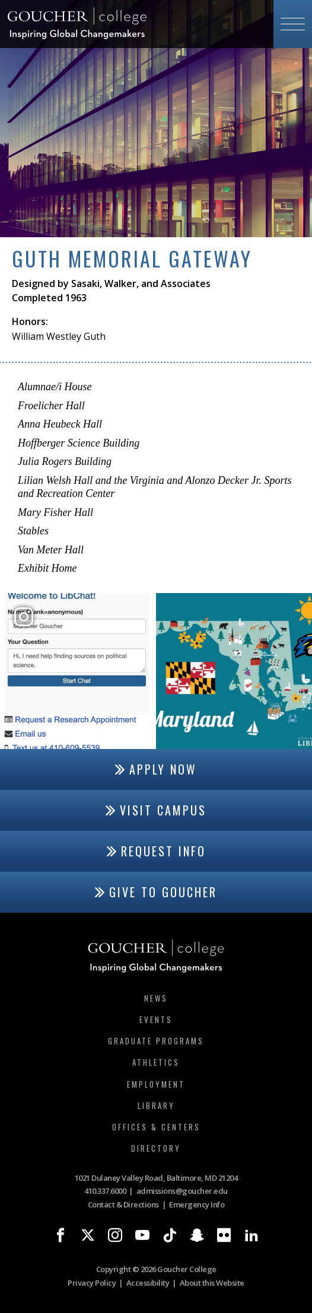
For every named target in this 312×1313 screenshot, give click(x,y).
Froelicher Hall (51, 406)
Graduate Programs (156, 1041)
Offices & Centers (156, 1127)
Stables (33, 531)
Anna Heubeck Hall (60, 424)
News (156, 998)
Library (156, 1105)
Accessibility (148, 1282)
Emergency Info (196, 1204)
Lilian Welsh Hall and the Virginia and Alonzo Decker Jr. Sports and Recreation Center (155, 487)
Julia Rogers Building (65, 461)
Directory (156, 1148)
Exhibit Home (47, 568)
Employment (156, 1084)
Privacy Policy (92, 1282)
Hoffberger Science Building (78, 443)
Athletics (156, 1062)
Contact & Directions (123, 1204)
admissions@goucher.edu (182, 1190)
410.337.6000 (105, 1190)
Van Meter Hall (51, 550)
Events (156, 1019)
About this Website (212, 1282)
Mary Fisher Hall (55, 512)
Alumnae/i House (54, 387)
